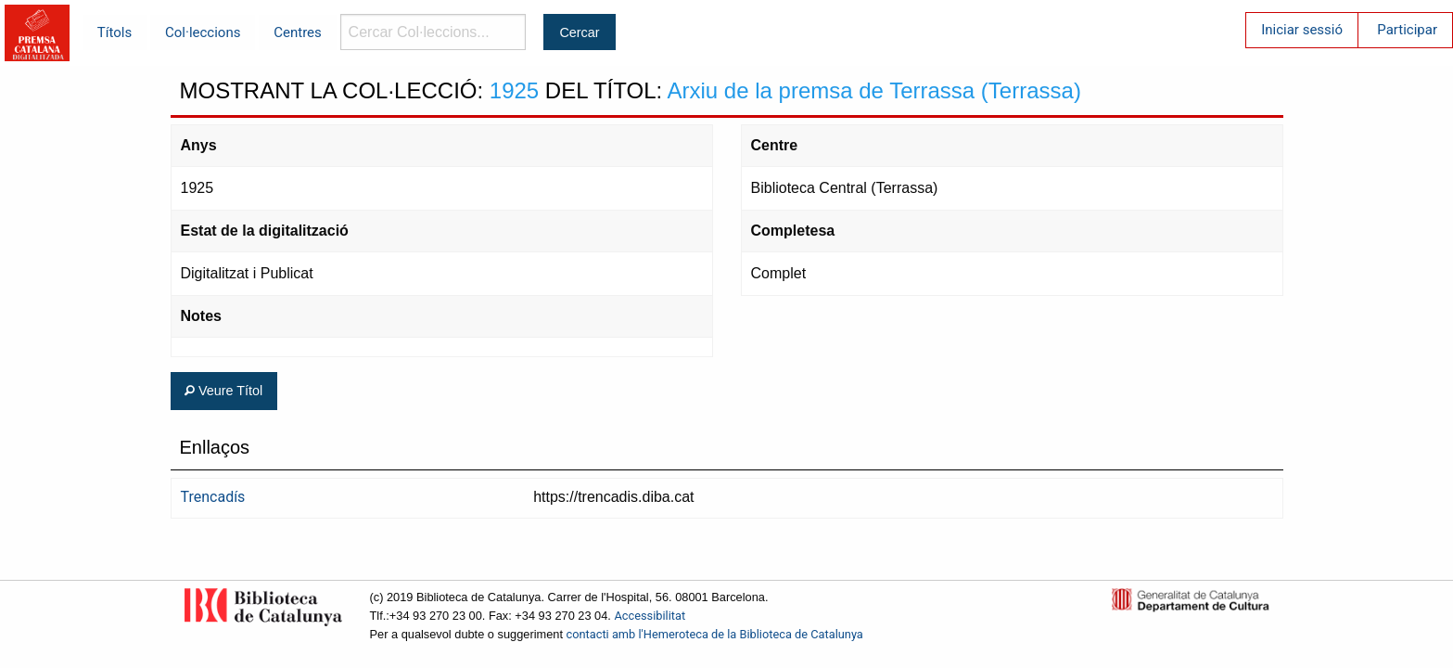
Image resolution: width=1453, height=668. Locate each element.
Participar (1407, 29)
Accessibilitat (649, 616)
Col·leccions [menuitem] (202, 32)
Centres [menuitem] (298, 32)
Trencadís (213, 497)
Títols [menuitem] (114, 32)
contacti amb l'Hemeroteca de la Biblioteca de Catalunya (715, 634)
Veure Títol (223, 390)
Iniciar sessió (1302, 29)
